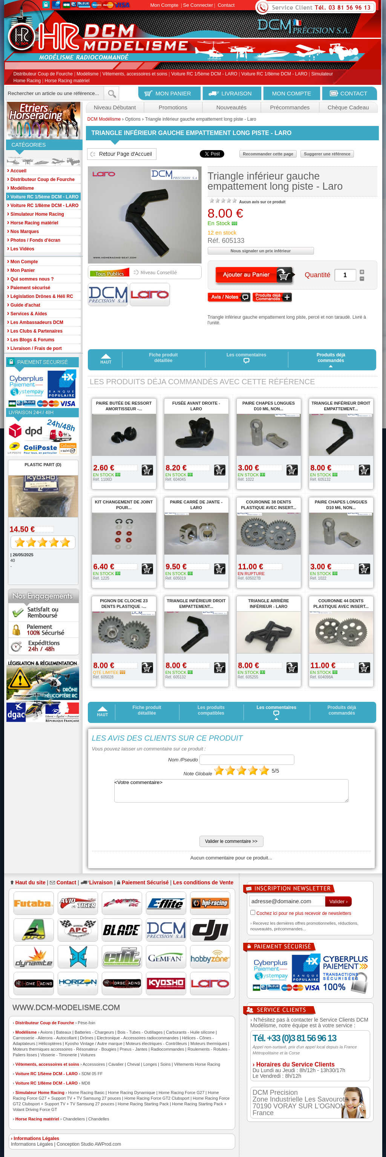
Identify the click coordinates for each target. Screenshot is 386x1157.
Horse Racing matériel (67, 80)
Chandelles (98, 1119)
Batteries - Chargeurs (94, 1032)
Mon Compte (164, 5)
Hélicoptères (49, 1043)
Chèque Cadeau (348, 107)
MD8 (85, 1083)
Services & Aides (27, 313)
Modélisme (87, 74)
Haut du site (30, 882)
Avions (46, 1032)
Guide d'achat (23, 304)
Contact (226, 5)
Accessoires (94, 1064)
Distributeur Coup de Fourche (43, 74)
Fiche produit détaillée (163, 357)
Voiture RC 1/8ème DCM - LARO (274, 74)
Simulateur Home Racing (39, 1092)
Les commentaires (246, 358)
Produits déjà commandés (331, 357)
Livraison (101, 882)
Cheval (133, 1064)
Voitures (87, 1055)
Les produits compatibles (211, 710)
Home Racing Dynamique (131, 1092)
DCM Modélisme (104, 119)
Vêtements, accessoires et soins (135, 74)
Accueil (17, 170)
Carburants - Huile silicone (190, 1032)
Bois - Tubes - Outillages (139, 1032)
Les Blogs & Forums (31, 339)
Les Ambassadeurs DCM (35, 321)
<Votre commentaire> (231, 791)
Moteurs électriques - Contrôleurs (156, 1043)
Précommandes (289, 107)
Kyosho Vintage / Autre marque (93, 1043)
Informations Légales (32, 1144)
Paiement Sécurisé (145, 882)
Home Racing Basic (86, 1092)
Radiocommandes (167, 1049)
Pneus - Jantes (133, 1049)
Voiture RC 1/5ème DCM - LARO (204, 74)
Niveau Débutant (115, 107)
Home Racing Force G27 (182, 1092)
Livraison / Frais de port (34, 347)
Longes (150, 1064)
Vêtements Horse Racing (197, 1064)
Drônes (86, 1038)
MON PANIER (173, 93)
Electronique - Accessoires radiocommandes (138, 1038)
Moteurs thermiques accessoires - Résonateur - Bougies (64, 1049)
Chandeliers (74, 1119)
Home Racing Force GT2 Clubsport (156, 1098)
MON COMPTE (291, 93)
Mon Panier (21, 269)
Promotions (173, 107)
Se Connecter (198, 5)
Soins (165, 1064)
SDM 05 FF (92, 1073)
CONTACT (353, 93)
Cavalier (116, 1064)
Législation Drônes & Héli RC (40, 295)
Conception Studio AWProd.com (89, 1144)
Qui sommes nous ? (30, 278)
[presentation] (149, 821)
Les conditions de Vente (203, 882)
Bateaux (63, 1032)
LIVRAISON (236, 93)
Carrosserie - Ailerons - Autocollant (45, 1038)
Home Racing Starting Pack (143, 1104)
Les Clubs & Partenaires (35, 330)
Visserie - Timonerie (58, 1055)
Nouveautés (231, 107)
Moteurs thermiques (208, 1043)
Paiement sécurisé (29, 287)
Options (133, 119)
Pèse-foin (86, 1022)
